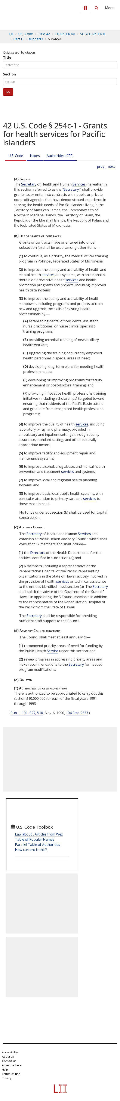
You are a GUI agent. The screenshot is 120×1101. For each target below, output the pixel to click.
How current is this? (31, 849)
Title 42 (44, 34)
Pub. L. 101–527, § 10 (26, 712)
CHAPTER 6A (65, 34)
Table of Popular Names (34, 839)
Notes (35, 155)
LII (11, 34)
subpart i (35, 39)
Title (7, 57)
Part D (18, 39)
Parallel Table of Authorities (37, 844)
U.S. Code (15, 155)
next (111, 166)
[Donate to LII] (85, 8)
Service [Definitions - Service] (52, 651)
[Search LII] (96, 8)
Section (9, 74)
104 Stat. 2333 (77, 712)
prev (100, 166)
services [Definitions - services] (48, 274)
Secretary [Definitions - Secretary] (28, 184)
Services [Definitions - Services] (79, 184)
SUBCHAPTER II (92, 34)
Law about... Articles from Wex (39, 834)
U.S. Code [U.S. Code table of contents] (25, 34)
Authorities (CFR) (60, 155)
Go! (8, 92)
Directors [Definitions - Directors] (37, 552)
